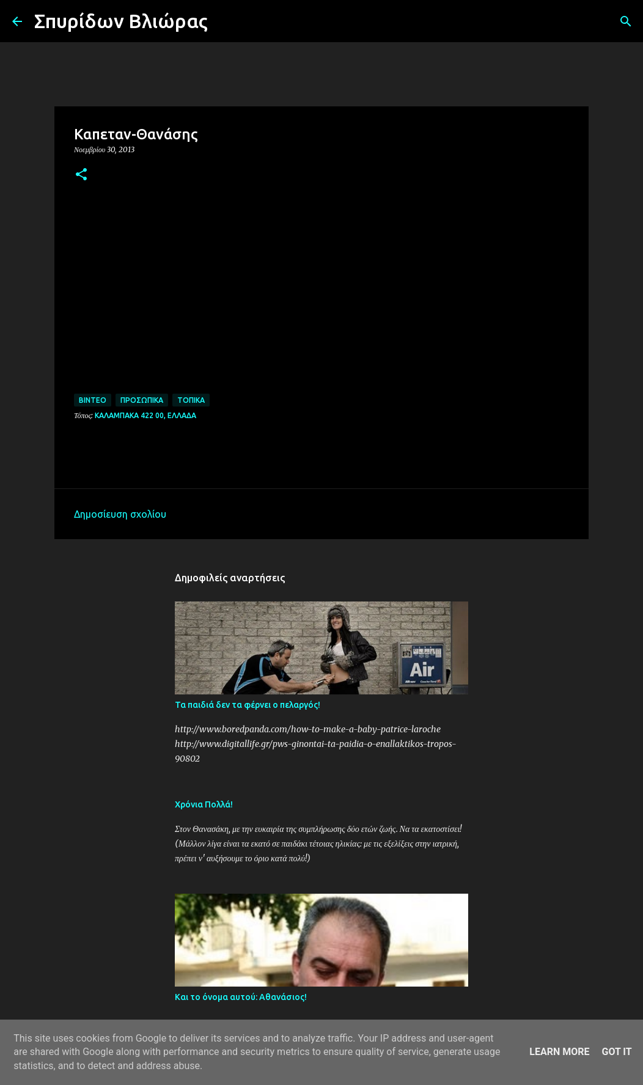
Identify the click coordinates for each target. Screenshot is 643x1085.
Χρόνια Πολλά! (204, 804)
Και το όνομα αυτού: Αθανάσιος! (241, 997)
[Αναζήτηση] (225, 21)
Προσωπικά (141, 400)
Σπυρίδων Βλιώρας (121, 21)
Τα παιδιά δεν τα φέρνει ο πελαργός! (247, 705)
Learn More (559, 1051)
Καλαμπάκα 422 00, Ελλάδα (145, 415)
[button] (81, 175)
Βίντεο (92, 400)
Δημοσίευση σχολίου (120, 514)
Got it (616, 1051)
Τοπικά (191, 400)
